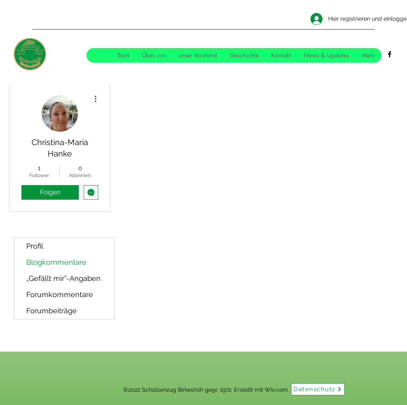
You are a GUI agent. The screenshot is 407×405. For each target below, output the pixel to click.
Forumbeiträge (51, 310)
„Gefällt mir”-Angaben (63, 278)
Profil (34, 246)
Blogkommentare (56, 262)
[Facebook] (390, 54)
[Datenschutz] (318, 389)
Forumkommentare (59, 294)
